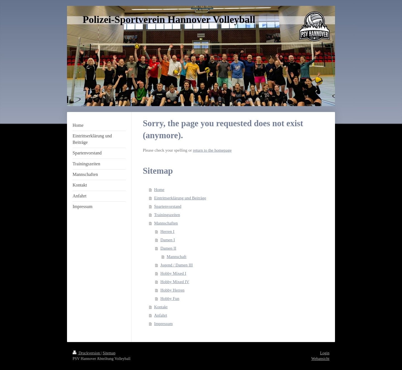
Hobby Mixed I (173, 273)
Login (324, 353)
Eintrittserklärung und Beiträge (180, 198)
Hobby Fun (169, 298)
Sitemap (109, 353)
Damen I (167, 240)
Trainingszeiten (167, 215)
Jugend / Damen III (176, 265)
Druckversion (87, 353)
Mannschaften (166, 223)
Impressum (163, 323)
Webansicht (320, 359)
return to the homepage (212, 150)
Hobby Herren (172, 290)
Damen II (168, 248)
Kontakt (161, 307)
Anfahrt (160, 315)
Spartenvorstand (167, 206)
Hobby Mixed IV (174, 282)
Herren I (167, 231)
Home (159, 189)
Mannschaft (176, 256)
